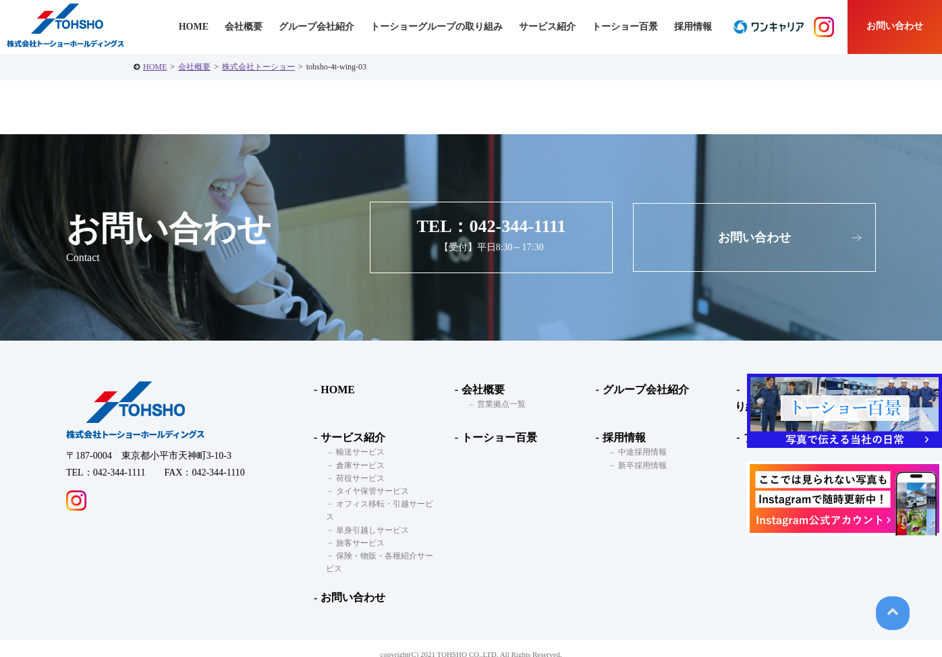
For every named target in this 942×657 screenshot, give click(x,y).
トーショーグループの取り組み (436, 27)
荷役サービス (358, 478)
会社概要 (194, 67)
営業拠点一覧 (499, 404)
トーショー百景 (625, 27)
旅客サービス (358, 530)
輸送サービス (358, 452)
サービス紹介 (351, 437)
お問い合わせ (894, 26)
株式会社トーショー (258, 67)
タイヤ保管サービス (370, 491)
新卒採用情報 (639, 465)
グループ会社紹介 (316, 27)
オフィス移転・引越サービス (386, 504)
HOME (155, 67)
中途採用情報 (639, 452)
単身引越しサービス (370, 517)
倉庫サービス (358, 465)
